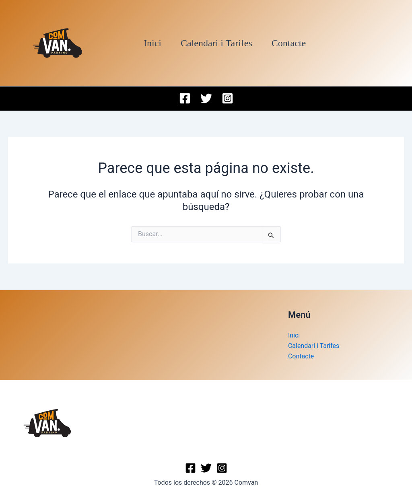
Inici (152, 43)
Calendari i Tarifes (216, 43)
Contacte (289, 43)
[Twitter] (206, 98)
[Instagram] (227, 98)
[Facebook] (185, 98)
